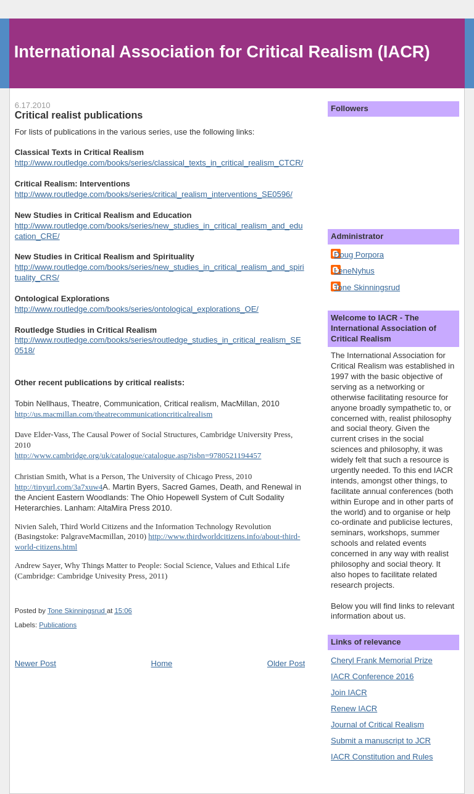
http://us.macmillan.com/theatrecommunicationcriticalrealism (114, 414)
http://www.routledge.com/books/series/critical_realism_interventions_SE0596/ (154, 194)
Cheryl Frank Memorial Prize (382, 660)
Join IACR (349, 692)
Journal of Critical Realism (377, 724)
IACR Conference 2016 (372, 676)
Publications (58, 625)
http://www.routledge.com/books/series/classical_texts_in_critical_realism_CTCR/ (159, 162)
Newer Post (35, 663)
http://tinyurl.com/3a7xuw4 (59, 486)
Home (162, 663)
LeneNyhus (354, 270)
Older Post (286, 663)
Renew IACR (354, 708)
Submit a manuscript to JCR (381, 740)
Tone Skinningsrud (367, 287)
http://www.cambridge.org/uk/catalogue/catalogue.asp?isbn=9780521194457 (138, 455)
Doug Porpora (359, 254)
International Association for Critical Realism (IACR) (222, 51)
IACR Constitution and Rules (382, 756)
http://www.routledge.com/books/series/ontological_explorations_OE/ (137, 309)
